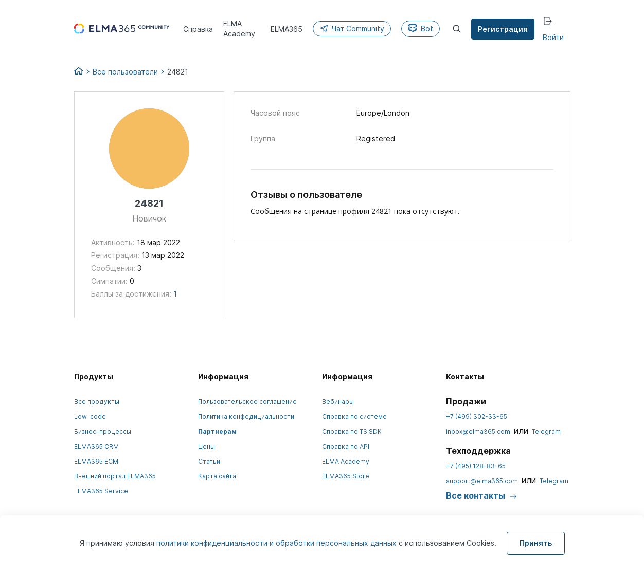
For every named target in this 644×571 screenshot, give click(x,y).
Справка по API (345, 446)
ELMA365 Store (345, 476)
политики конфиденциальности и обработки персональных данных (277, 543)
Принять (536, 543)
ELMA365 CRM (96, 446)
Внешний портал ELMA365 (115, 476)
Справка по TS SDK (352, 431)
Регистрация (503, 29)
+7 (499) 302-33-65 (476, 416)
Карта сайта (217, 476)
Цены (206, 446)
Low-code (90, 416)
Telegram (546, 431)
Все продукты (96, 402)
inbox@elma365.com (478, 431)
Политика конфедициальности (246, 416)
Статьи (209, 461)
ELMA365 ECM (96, 461)
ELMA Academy (345, 461)
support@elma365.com (482, 481)
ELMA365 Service (101, 491)
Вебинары (338, 402)
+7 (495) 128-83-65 (476, 466)
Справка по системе (354, 416)
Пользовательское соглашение (247, 402)
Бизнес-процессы (102, 431)
